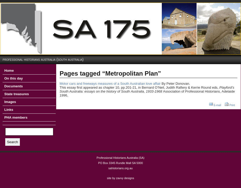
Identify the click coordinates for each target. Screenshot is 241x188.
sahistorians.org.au (120, 168)
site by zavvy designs (120, 178)
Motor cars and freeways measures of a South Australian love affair (110, 84)
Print (232, 105)
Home (9, 70)
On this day (13, 78)
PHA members (15, 117)
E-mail (217, 105)
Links (8, 110)
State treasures (16, 94)
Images (10, 102)
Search (12, 142)
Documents (13, 86)
